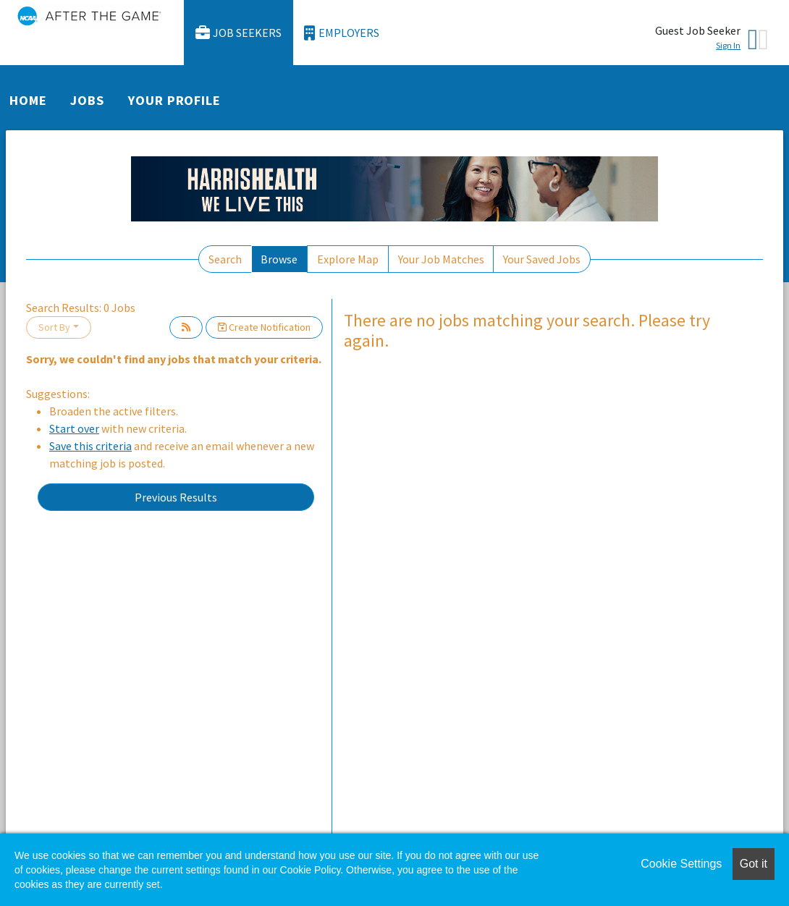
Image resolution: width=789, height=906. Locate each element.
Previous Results (176, 497)
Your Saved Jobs (542, 259)
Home (28, 100)
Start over (74, 428)
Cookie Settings (681, 864)
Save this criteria (90, 446)
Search (225, 259)
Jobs (87, 100)
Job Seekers (238, 33)
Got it (753, 864)
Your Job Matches (441, 259)
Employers (341, 33)
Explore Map (348, 259)
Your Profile (174, 100)
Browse (279, 259)
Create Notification (264, 327)
